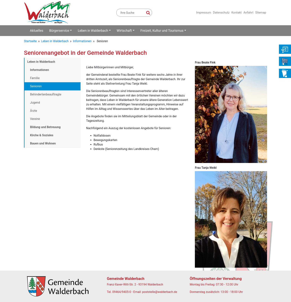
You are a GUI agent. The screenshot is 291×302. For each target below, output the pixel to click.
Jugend (35, 102)
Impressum (203, 12)
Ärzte (33, 110)
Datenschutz (221, 12)
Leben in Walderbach (93, 30)
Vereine (35, 119)
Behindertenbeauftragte (45, 94)
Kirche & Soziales (41, 135)
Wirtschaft (124, 30)
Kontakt (236, 12)
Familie (35, 78)
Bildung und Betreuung (45, 127)
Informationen (82, 41)
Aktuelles (36, 30)
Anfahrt (248, 12)
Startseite (30, 41)
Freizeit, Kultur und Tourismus (162, 30)
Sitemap (260, 12)
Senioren (36, 86)
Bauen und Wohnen (43, 143)
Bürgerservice (59, 30)
